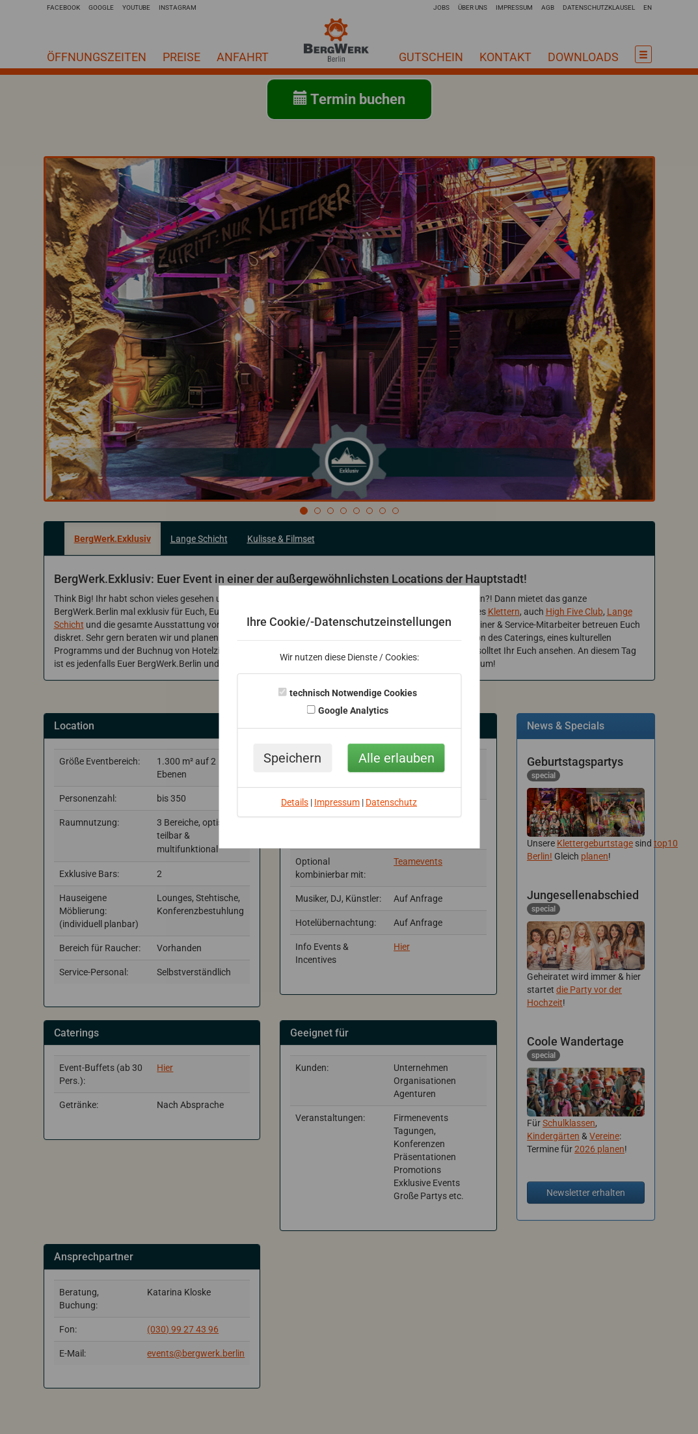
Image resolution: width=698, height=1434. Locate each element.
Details (294, 802)
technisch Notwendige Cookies (353, 693)
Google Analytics (353, 710)
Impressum (337, 802)
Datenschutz (391, 802)
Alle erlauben (396, 758)
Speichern (292, 758)
